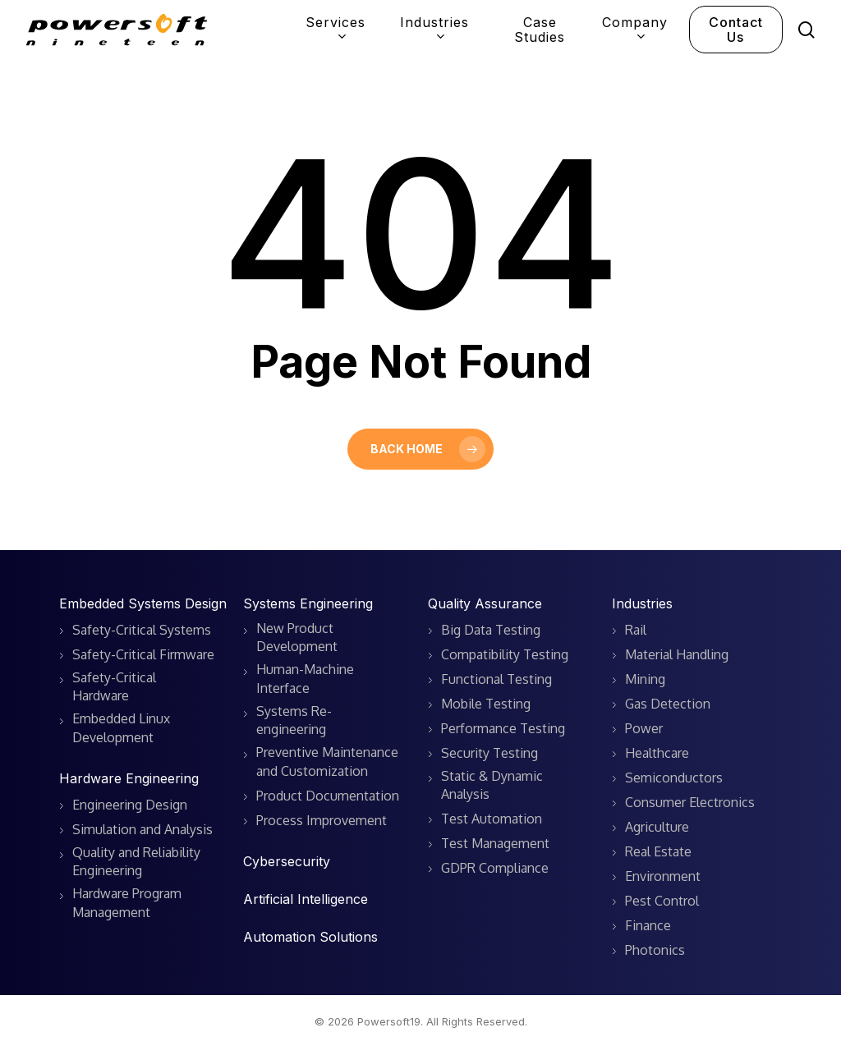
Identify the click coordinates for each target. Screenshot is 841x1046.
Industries (642, 603)
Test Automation (491, 818)
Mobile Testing (486, 703)
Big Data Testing (490, 630)
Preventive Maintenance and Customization (327, 761)
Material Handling (676, 654)
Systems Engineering (308, 603)
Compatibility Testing (504, 654)
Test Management (495, 843)
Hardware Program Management (127, 902)
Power (644, 728)
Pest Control (662, 900)
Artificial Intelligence (305, 899)
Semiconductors (674, 777)
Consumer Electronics (690, 802)
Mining (645, 679)
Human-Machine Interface (305, 678)
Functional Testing (496, 679)
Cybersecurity (286, 861)
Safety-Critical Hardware (114, 686)
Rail (635, 630)
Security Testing (489, 753)
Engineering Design (129, 804)
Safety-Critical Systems (141, 630)
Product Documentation (327, 795)
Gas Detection (667, 703)
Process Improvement (321, 820)
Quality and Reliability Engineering (136, 861)
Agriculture (657, 827)
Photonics (655, 950)
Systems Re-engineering (294, 720)
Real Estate (658, 851)
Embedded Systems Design (143, 603)
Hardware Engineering (129, 778)
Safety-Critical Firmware (143, 654)
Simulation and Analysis (142, 829)
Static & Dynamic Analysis (492, 785)
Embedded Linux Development (121, 727)
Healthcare (657, 753)
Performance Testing (503, 728)
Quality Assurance (485, 603)
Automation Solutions (310, 937)
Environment (663, 876)
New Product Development (297, 637)
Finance (648, 925)
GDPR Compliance (495, 868)
